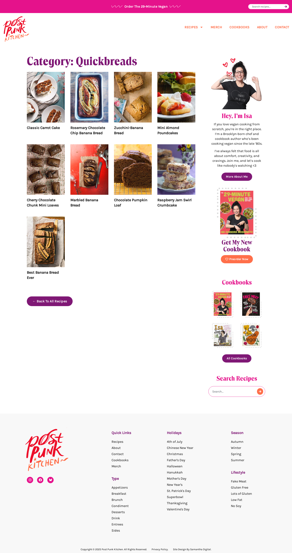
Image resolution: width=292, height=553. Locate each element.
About (262, 27)
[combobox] (267, 6)
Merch (216, 27)
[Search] (285, 6)
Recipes (194, 27)
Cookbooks (239, 27)
